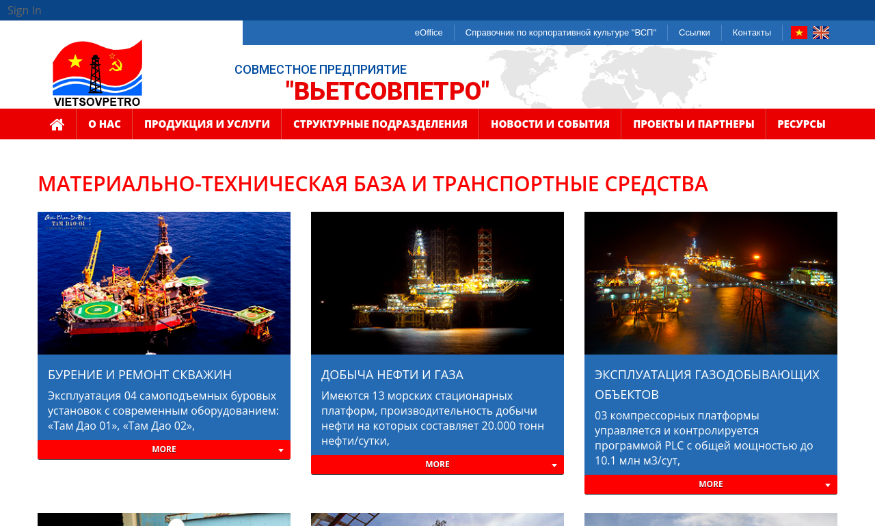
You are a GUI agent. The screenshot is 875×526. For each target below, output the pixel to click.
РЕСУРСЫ (801, 128)
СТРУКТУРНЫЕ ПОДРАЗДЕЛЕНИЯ (380, 128)
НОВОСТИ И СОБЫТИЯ (550, 128)
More (164, 449)
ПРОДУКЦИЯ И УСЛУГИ (207, 128)
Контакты (752, 32)
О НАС (104, 128)
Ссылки (694, 32)
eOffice (429, 32)
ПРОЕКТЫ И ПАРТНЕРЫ (694, 128)
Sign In (25, 10)
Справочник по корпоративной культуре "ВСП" (561, 32)
